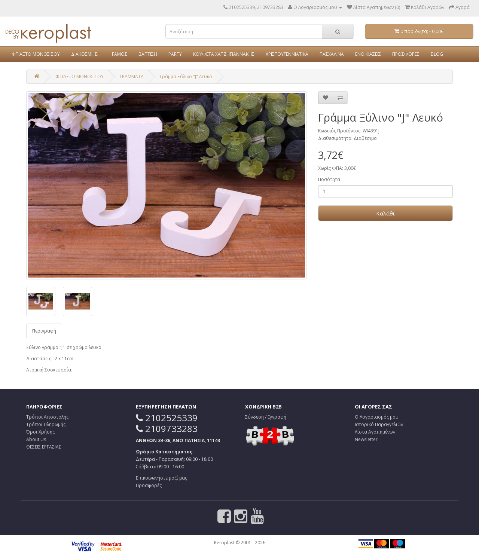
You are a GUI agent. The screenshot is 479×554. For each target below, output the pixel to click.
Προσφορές (149, 485)
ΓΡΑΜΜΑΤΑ (132, 76)
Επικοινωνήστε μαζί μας (161, 478)
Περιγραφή (44, 331)
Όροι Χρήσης (40, 432)
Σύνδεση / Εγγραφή (265, 417)
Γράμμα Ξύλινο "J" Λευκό (186, 76)
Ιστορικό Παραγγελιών (379, 424)
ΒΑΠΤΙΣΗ (147, 54)
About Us (36, 439)
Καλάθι (385, 213)
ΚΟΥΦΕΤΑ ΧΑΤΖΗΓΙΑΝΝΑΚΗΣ (223, 54)
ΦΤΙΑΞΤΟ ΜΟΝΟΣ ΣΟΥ (36, 54)
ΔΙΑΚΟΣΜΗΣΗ (86, 54)
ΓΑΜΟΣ (119, 54)
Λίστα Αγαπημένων (375, 432)
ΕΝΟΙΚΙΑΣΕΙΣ (368, 54)
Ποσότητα (329, 179)
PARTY (175, 54)
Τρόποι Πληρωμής (45, 424)
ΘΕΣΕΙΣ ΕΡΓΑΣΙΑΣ (43, 447)
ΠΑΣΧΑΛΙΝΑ (332, 54)
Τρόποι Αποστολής (47, 417)
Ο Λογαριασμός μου (377, 417)
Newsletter (366, 439)
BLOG (437, 54)
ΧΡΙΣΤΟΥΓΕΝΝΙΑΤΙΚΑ (287, 54)
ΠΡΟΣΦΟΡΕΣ (405, 54)
